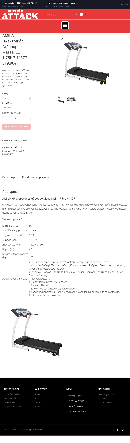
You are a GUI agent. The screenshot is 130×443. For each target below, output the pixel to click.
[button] (65, 25)
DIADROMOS (7, 154)
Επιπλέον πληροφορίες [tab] (36, 180)
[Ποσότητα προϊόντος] (16, 118)
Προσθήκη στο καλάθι (18, 127)
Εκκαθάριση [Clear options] (7, 103)
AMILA (21, 151)
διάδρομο (19, 82)
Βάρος (5, 94)
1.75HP (14, 151)
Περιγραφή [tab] (9, 180)
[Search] (76, 14)
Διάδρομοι (17, 147)
